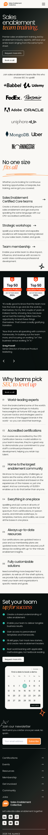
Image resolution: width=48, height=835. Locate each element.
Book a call (9, 60)
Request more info (13, 659)
